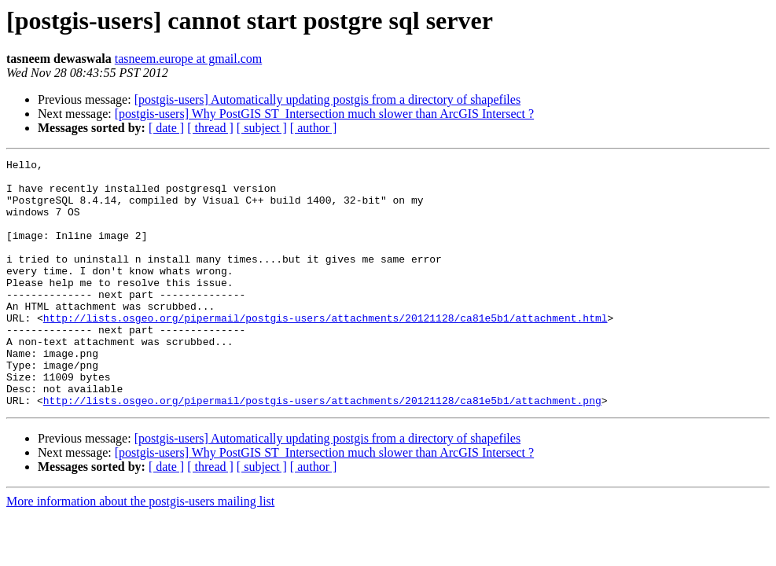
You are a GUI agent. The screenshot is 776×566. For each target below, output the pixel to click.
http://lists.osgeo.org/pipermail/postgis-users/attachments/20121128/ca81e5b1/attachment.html (325, 351)
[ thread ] (210, 127)
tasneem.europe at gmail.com (188, 58)
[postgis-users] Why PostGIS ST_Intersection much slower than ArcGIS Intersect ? (324, 113)
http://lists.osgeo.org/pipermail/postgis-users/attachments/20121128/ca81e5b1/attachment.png (322, 450)
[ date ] (166, 127)
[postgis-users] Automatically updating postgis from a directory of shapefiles (327, 99)
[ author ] (313, 127)
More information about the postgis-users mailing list (140, 550)
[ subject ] (262, 127)
